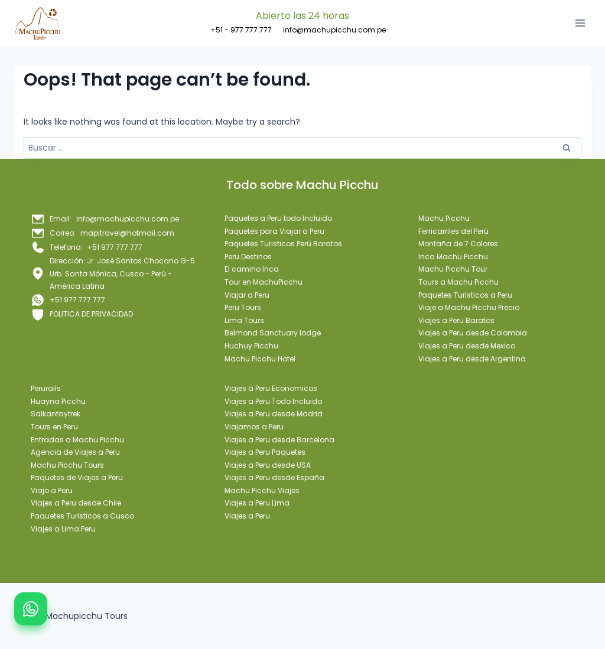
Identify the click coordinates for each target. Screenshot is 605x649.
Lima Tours (244, 320)
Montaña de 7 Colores (458, 244)
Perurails (46, 388)
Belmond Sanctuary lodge (273, 333)
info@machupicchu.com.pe (334, 30)
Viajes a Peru (247, 516)
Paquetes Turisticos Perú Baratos (283, 244)
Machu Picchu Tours (67, 465)
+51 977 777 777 (77, 300)
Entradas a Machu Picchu (77, 440)
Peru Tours (243, 307)
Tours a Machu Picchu (458, 282)
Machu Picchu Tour (452, 269)
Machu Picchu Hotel (260, 359)
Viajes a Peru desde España (274, 477)
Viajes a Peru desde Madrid (274, 414)
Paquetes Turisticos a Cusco (82, 516)
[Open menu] (580, 23)
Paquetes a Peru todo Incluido (278, 218)
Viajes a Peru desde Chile (76, 503)
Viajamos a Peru (254, 427)
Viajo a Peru (52, 490)
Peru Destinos (248, 257)
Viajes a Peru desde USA (268, 465)
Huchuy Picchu (251, 346)
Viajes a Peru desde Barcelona (279, 440)
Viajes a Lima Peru (63, 529)
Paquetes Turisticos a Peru (465, 295)
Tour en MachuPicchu (263, 282)
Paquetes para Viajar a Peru (274, 231)
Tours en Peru (54, 427)
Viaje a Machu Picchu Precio (468, 307)
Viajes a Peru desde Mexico (466, 346)
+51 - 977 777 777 (241, 30)
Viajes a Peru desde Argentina (472, 359)
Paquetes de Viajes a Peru (77, 477)
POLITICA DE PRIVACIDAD (91, 314)
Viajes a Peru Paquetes (265, 452)
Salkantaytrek (55, 414)
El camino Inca (252, 269)
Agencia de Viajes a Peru (75, 452)
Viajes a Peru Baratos (456, 320)
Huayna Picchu (58, 401)
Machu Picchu (444, 218)
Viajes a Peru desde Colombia (472, 333)
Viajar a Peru (247, 295)
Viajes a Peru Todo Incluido (273, 401)
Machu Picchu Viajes (262, 490)
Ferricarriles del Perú (453, 231)
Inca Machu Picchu (453, 257)
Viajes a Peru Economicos (271, 388)
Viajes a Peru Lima (257, 503)
